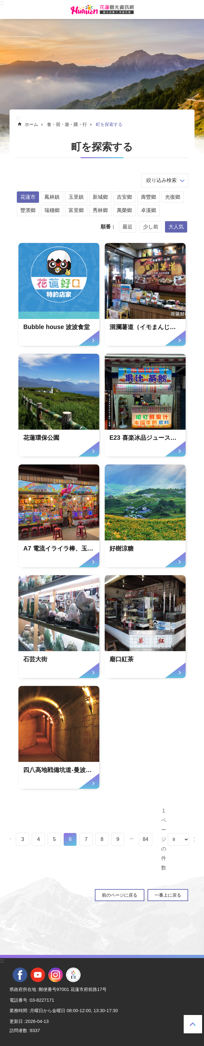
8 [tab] (102, 839)
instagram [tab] (55, 975)
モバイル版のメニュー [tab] (9, 9)
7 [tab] (86, 839)
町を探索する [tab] (109, 124)
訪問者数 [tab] (18, 1030)
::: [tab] (2, 2)
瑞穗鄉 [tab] (52, 210)
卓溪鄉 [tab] (148, 210)
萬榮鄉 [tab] (124, 210)
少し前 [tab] (150, 226)
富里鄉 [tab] (76, 210)
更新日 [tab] (16, 1021)
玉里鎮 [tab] (76, 197)
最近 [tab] (127, 226)
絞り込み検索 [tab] (161, 180)
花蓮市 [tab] (28, 197)
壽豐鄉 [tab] (148, 197)
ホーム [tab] (31, 124)
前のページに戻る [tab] (119, 895)
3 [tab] (22, 839)
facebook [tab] (20, 975)
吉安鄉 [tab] (124, 197)
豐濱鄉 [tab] (28, 210)
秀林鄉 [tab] (100, 210)
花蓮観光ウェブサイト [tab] (102, 9)
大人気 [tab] (176, 226)
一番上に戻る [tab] (192, 1024)
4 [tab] (38, 839)
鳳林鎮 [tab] (52, 197)
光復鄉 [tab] (172, 197)
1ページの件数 (163, 839)
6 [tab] (70, 839)
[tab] (58, 294)
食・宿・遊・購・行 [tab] (67, 124)
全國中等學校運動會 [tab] (73, 975)
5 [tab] (54, 839)
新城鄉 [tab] (100, 197)
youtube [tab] (37, 975)
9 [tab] (117, 839)
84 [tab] (145, 839)
